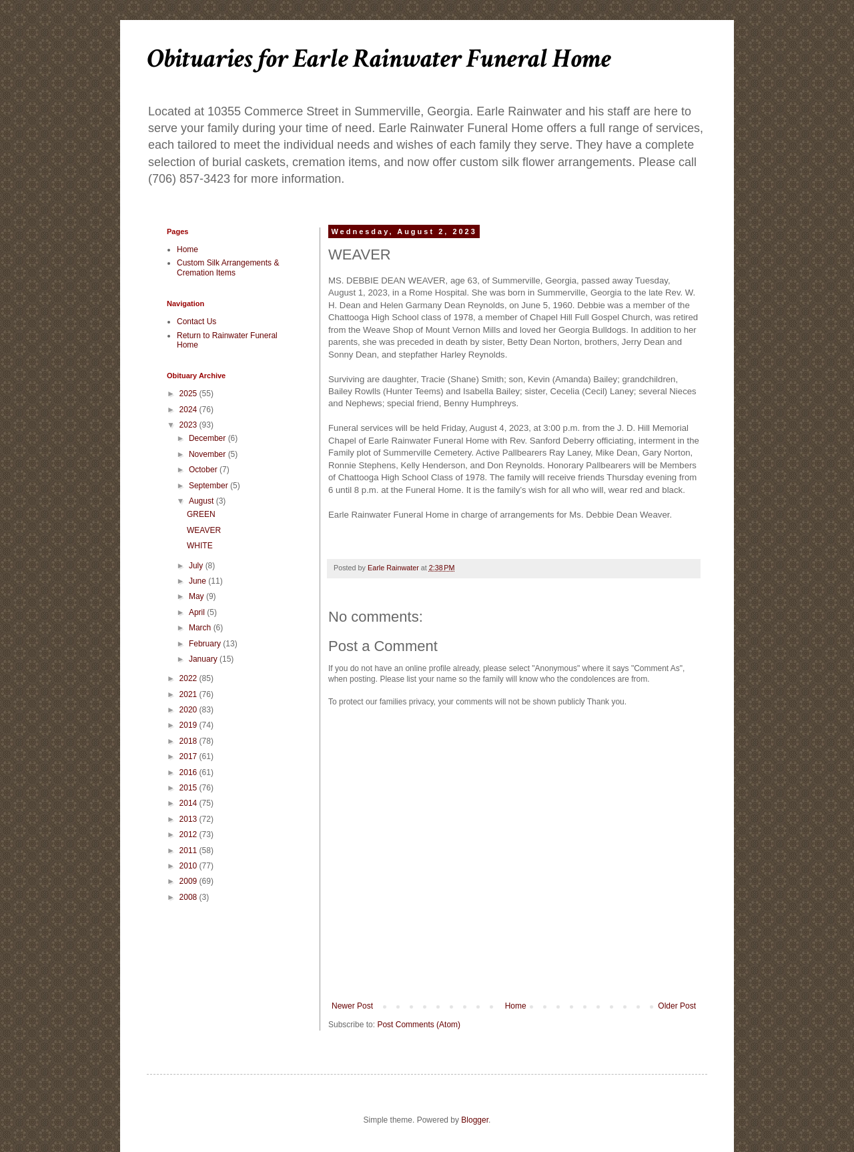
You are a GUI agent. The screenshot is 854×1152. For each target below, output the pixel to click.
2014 (189, 803)
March (201, 627)
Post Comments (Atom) (418, 1024)
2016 (189, 772)
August (202, 501)
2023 (189, 425)
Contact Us (196, 321)
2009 (189, 881)
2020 (189, 709)
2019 (189, 725)
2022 (189, 678)
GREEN (201, 514)
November (208, 454)
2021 (189, 694)
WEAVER (204, 530)
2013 (189, 819)
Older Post (677, 1006)
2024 (189, 409)
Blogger (474, 1120)
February (206, 643)
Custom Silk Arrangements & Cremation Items (228, 267)
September (209, 485)
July (197, 565)
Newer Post (352, 1006)
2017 (189, 756)
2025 (189, 393)
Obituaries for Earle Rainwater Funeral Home (379, 58)
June (198, 581)
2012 (189, 834)
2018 (189, 741)
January (204, 659)
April (198, 612)
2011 (189, 850)
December (208, 438)
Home (515, 1006)
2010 (189, 866)
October (204, 469)
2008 (189, 897)
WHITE (200, 545)
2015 (189, 787)
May (197, 596)
